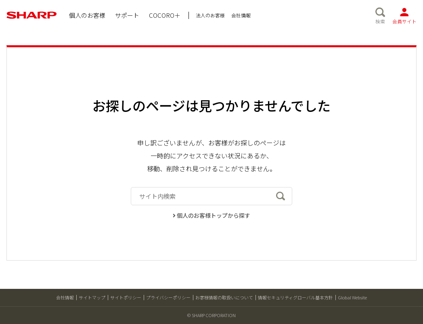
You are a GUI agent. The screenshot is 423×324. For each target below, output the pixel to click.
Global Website (352, 297)
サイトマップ (92, 297)
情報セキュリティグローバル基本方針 (295, 297)
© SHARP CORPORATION (211, 315)
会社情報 (65, 297)
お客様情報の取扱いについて (224, 297)
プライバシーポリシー (168, 297)
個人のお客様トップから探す (212, 215)
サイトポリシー (125, 297)
